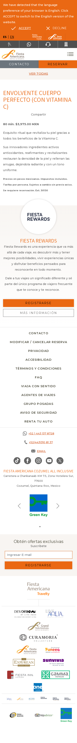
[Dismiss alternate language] (56, 28)
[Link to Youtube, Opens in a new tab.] (49, 460)
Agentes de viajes (38, 395)
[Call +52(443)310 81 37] (67, 44)
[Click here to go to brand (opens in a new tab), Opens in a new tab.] (52, 650)
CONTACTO (38, 333)
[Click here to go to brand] (25, 613)
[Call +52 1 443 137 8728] (38, 433)
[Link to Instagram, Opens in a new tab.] (38, 460)
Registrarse (38, 565)
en (12, 37)
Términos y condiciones (38, 368)
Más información (38, 313)
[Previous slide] (19, 505)
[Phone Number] (48, 44)
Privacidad (38, 351)
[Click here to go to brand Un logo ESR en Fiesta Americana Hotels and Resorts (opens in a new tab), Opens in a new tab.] (16, 715)
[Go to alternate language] (21, 28)
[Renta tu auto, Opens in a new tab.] (9, 44)
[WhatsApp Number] (28, 44)
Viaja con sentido (38, 386)
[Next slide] (58, 505)
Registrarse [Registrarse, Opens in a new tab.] (38, 303)
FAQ (38, 377)
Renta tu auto (38, 421)
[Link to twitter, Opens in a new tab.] (59, 460)
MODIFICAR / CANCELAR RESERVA (38, 342)
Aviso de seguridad (38, 412)
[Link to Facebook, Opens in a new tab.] (27, 460)
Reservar (58, 64)
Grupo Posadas (38, 404)
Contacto (19, 64)
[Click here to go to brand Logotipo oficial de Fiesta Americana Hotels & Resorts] (27, 650)
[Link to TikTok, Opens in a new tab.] (17, 460)
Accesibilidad (38, 360)
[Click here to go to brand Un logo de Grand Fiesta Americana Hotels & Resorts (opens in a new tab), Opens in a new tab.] (38, 626)
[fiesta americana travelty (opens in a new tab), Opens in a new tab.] (38, 589)
